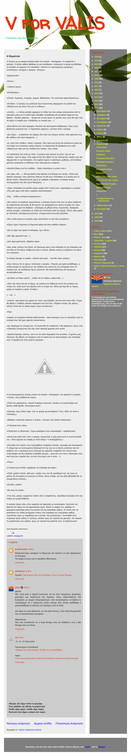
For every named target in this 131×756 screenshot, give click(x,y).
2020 (97, 79)
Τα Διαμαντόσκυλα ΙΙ (105, 158)
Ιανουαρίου (102, 209)
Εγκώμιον (100, 173)
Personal (98, 244)
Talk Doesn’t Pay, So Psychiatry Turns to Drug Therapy (47, 575)
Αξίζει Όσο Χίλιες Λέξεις (106, 176)
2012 (97, 104)
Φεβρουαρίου (103, 205)
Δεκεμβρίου (102, 111)
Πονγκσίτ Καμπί (103, 151)
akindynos (20, 571)
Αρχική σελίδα (42, 723)
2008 (97, 221)
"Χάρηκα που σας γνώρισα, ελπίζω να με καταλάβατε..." (39, 650)
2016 (97, 90)
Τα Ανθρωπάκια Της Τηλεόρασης (105, 199)
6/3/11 (31, 549)
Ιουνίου (100, 133)
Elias (17, 587)
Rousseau (98, 260)
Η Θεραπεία (101, 191)
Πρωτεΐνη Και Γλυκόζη (106, 184)
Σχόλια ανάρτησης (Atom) (30, 730)
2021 (97, 75)
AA (16, 637)
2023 (97, 68)
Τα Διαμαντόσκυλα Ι (105, 162)
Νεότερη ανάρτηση (18, 723)
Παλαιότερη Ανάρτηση (69, 723)
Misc (96, 234)
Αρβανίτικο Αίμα (103, 187)
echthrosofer (21, 549)
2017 (97, 86)
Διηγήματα (18, 536)
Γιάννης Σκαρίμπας (102, 263)
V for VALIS (55, 23)
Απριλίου (101, 140)
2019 (97, 82)
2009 (97, 217)
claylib (87, 747)
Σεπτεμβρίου (103, 122)
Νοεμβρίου (102, 115)
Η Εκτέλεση (101, 165)
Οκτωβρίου (102, 118)
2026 (97, 57)
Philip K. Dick (100, 237)
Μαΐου (100, 137)
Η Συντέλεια (101, 147)
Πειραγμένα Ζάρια (104, 169)
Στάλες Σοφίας (100, 231)
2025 (97, 60)
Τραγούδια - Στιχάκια (103, 240)
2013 (97, 101)
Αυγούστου (102, 126)
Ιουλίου (100, 129)
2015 (97, 93)
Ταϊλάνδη (98, 247)
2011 (97, 108)
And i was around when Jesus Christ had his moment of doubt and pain (46, 658)
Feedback (100, 154)
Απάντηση (19, 562)
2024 (97, 64)
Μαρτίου (101, 144)
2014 (97, 97)
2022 (97, 71)
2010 (97, 214)
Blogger (101, 747)
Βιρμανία (98, 256)
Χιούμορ (97, 250)
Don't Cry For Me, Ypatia (107, 180)
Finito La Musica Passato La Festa (109, 266)
